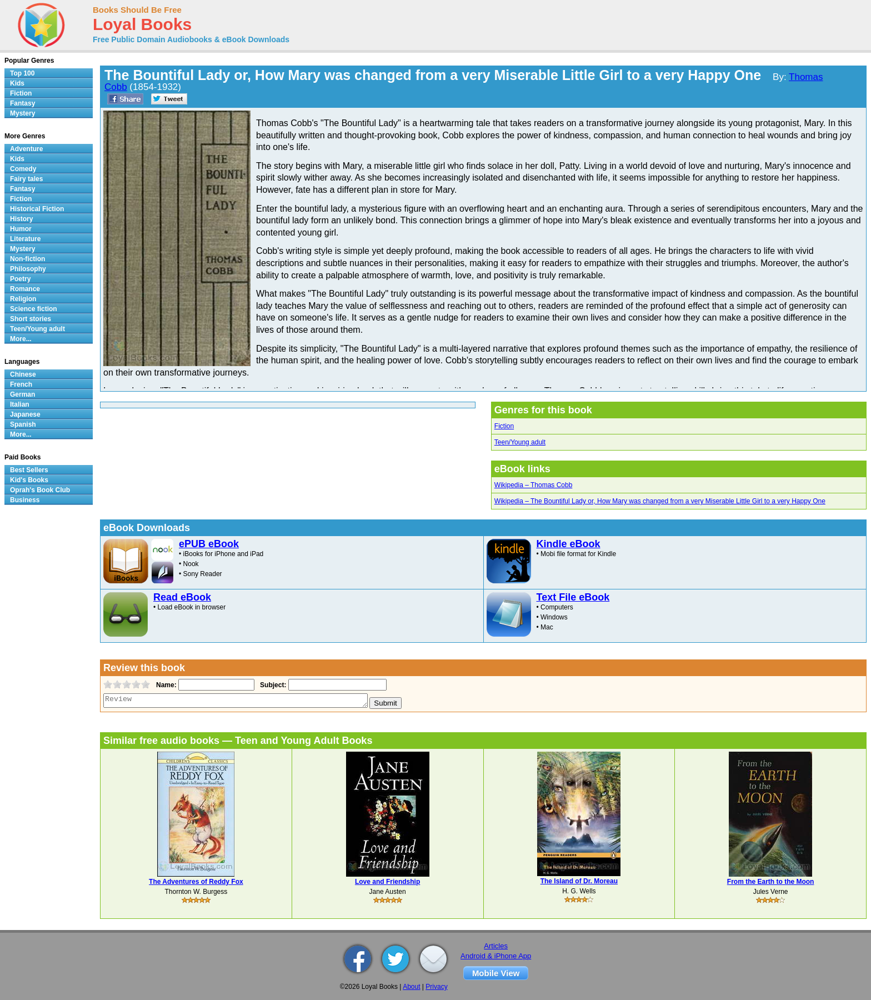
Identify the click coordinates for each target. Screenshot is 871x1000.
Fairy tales (26, 179)
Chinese (23, 374)
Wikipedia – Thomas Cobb (533, 485)
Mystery (22, 113)
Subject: (272, 685)
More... (21, 339)
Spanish (23, 424)
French (21, 384)
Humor (21, 229)
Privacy (436, 987)
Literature (25, 239)
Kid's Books (29, 480)
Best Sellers (29, 470)
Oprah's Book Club (40, 490)
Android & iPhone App (495, 956)
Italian (19, 404)
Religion (23, 299)
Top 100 (22, 73)
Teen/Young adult (519, 442)
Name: (165, 685)
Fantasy (22, 103)
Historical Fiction (37, 209)
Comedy (23, 169)
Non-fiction (27, 259)
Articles (496, 946)
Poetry (20, 279)
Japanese (25, 414)
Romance (25, 289)
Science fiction (33, 309)
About (411, 987)
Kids (17, 83)
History (21, 219)
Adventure (26, 149)
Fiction (504, 426)
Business (24, 500)
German (22, 394)
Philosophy (28, 269)
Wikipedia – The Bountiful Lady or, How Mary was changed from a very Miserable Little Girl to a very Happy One (659, 501)
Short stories (30, 319)
